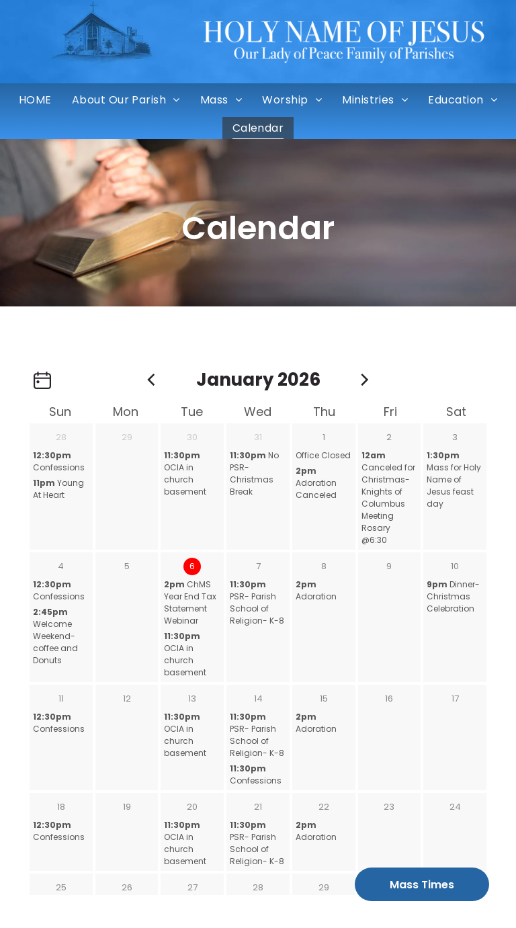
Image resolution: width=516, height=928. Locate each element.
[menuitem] (35, 100)
